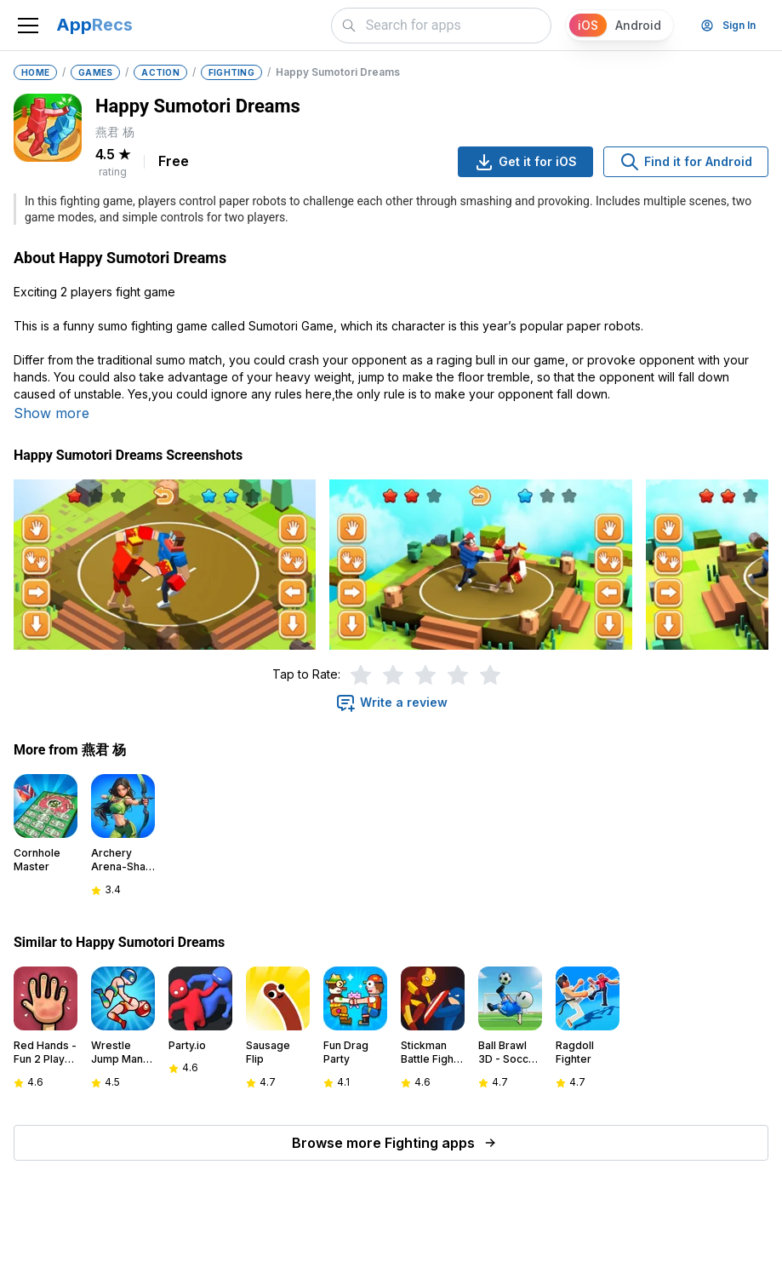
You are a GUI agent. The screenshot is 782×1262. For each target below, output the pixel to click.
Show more (51, 413)
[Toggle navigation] (28, 25)
